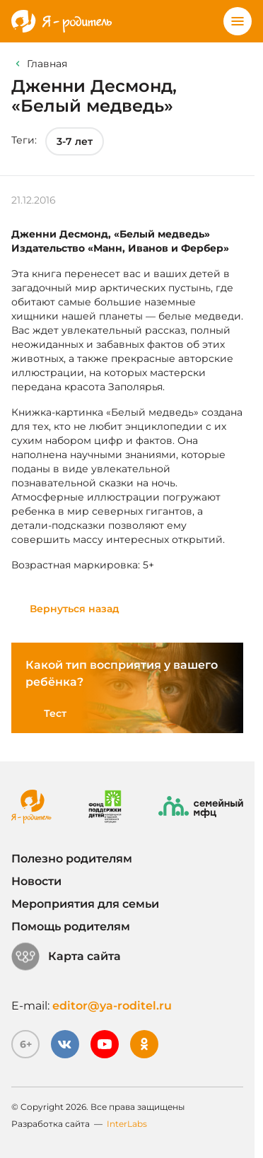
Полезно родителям (71, 858)
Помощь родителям (70, 926)
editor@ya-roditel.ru (112, 1005)
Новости (36, 881)
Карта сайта (66, 956)
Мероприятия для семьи (85, 904)
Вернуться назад (74, 608)
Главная (47, 63)
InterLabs (127, 1123)
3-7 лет (75, 141)
